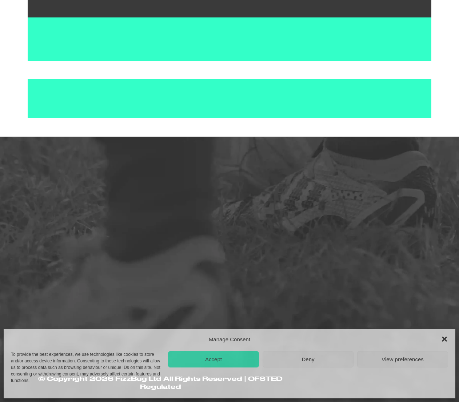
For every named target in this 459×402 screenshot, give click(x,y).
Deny (308, 359)
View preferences (403, 359)
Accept (213, 359)
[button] (444, 339)
